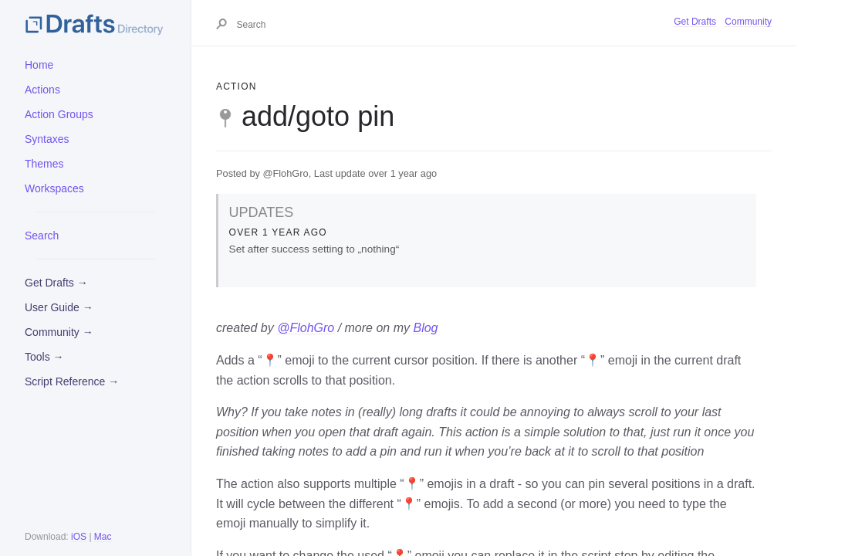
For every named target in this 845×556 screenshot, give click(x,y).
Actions (42, 89)
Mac (103, 536)
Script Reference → (72, 381)
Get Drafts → (56, 282)
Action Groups (59, 114)
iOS (78, 536)
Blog (425, 327)
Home (39, 65)
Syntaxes (47, 139)
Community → (59, 332)
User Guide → (59, 307)
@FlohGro (305, 327)
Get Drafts (695, 21)
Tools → (44, 357)
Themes (44, 164)
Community (748, 21)
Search (42, 235)
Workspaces (54, 188)
